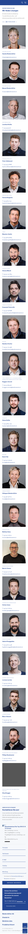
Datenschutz (10, 906)
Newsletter (7, 878)
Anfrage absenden (14, 882)
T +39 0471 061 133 (7, 683)
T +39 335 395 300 (6, 128)
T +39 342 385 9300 (7, 385)
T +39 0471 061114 (7, 796)
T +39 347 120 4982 (7, 347)
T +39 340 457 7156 (7, 720)
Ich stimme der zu (14, 876)
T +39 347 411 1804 (7, 274)
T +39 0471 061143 (7, 758)
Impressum (4, 930)
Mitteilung (14, 871)
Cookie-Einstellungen (15, 930)
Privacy (9, 930)
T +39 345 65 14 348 (7, 645)
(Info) (14, 906)
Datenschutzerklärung (16, 876)
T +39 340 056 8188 (7, 310)
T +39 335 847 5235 (6, 201)
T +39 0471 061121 (7, 535)
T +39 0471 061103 (7, 608)
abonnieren (9, 878)
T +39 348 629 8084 (7, 237)
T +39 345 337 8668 (7, 164)
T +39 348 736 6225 (7, 496)
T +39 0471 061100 (7, 460)
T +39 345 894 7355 (7, 423)
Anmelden (20, 901)
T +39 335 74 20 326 (7, 571)
